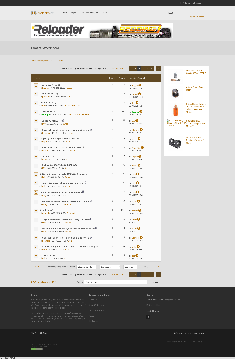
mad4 (44, 231)
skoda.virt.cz (94, 321)
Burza (69, 87)
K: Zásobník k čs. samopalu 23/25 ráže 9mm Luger (63, 173)
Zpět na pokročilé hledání (43, 282)
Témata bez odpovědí (40, 60)
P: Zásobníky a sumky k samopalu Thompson (61, 183)
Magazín (74, 13)
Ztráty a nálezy (47, 111)
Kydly (44, 204)
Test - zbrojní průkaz (89, 13)
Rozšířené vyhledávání (196, 17)
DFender (46, 133)
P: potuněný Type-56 (49, 84)
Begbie (45, 159)
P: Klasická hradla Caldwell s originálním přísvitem (64, 130)
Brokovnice (72, 213)
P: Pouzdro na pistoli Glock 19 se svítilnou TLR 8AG (64, 201)
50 (158, 68)
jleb (44, 258)
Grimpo (46, 114)
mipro (45, 141)
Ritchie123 (46, 150)
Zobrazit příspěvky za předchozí (72, 267)
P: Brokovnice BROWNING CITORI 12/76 (58, 165)
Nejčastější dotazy (96, 305)
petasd (45, 96)
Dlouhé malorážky (72, 105)
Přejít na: (79, 282)
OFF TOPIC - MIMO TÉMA (78, 114)
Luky (44, 176)
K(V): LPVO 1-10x (47, 255)
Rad (44, 105)
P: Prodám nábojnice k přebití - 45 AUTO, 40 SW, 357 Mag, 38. (69, 246)
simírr (44, 222)
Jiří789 (45, 168)
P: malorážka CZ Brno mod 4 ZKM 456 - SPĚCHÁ (61, 147)
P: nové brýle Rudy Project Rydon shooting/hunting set (67, 228)
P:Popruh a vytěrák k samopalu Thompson (60, 192)
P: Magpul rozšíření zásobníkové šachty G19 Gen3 (64, 219)
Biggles (45, 87)
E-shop (104, 13)
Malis (44, 249)
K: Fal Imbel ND (46, 156)
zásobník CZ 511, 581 (49, 102)
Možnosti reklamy (153, 305)
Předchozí (35, 267)
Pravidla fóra (94, 299)
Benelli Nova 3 (46, 210)
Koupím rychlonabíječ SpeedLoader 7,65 (59, 138)
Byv (44, 123)
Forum (65, 13)
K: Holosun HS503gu (49, 93)
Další (159, 267)
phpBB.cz (47, 347)
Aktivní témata (57, 60)
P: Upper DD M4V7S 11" (50, 120)
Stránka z (117, 68)
